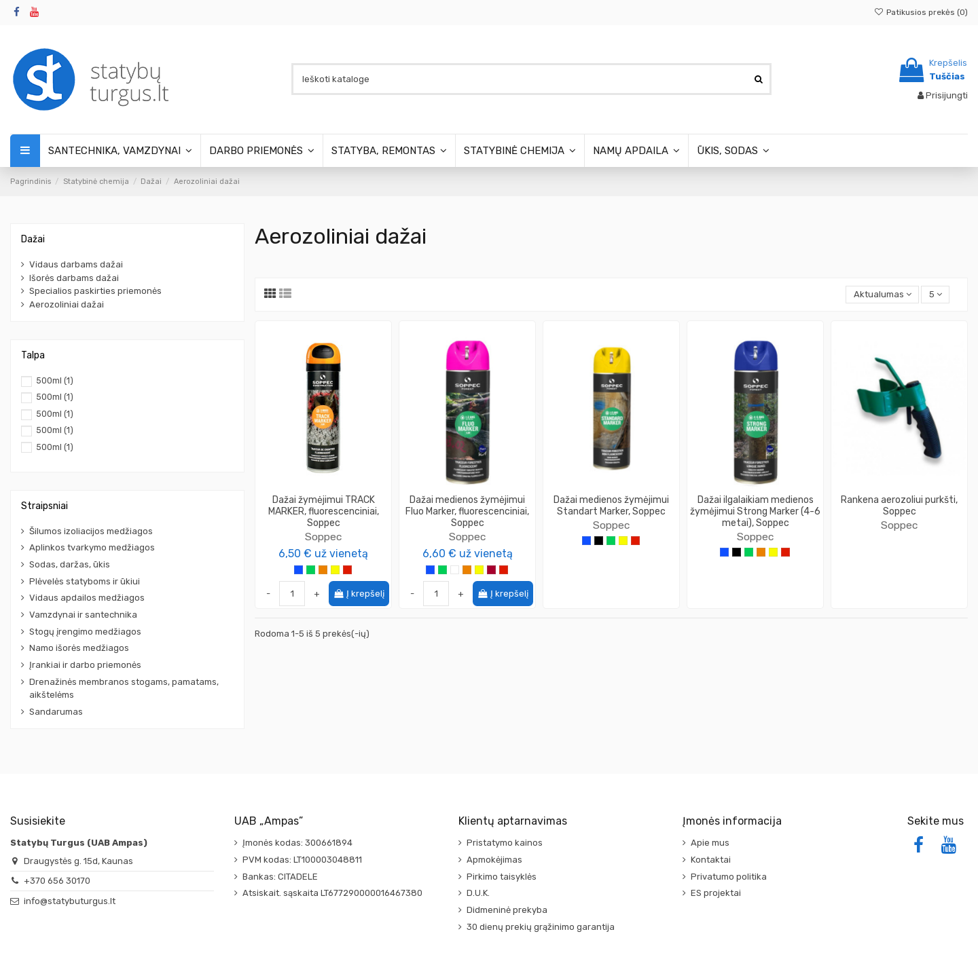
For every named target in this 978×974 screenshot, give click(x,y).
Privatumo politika (729, 877)
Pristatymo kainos (505, 843)
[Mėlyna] (298, 569)
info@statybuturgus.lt (69, 901)
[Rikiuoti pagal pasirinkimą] (882, 295)
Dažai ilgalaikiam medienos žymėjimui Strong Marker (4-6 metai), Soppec (755, 511)
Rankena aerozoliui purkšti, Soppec (899, 505)
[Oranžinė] (323, 569)
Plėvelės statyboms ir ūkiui (84, 581)
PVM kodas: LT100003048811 (302, 860)
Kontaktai (711, 860)
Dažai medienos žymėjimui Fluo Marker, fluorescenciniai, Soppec (467, 511)
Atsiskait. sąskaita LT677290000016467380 (332, 893)
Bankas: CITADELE (280, 877)
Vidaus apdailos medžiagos (87, 598)
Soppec (323, 536)
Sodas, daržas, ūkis (69, 564)
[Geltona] (335, 569)
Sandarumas (56, 712)
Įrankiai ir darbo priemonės (85, 665)
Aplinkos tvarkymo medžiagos (92, 547)
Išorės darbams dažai (74, 278)
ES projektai (716, 893)
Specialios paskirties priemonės (95, 291)
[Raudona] (347, 569)
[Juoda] (598, 540)
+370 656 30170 (57, 881)
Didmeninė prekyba (507, 910)
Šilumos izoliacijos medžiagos (91, 531)
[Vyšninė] (491, 569)
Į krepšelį (359, 593)
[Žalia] (310, 569)
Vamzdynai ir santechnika (83, 615)
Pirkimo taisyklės (502, 877)
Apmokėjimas (494, 860)
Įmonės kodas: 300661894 (297, 843)
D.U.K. (478, 893)
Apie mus (710, 843)
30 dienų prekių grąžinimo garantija (541, 927)
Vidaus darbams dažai (76, 264)
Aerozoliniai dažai (66, 304)
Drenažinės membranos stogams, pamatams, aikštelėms (124, 688)
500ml (54, 381)
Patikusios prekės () (921, 12)
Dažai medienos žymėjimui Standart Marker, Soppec (611, 505)
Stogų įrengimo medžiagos (85, 631)
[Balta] (454, 569)
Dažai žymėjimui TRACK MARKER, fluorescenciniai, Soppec (323, 511)
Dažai (33, 239)
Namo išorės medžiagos (79, 648)
